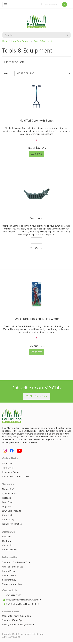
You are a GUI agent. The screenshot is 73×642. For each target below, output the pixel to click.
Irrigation (6, 506)
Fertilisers (6, 498)
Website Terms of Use (12, 566)
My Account (48, 4)
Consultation (8, 515)
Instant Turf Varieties (12, 524)
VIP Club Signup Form (36, 396)
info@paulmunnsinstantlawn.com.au (21, 599)
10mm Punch (36, 218)
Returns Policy (9, 575)
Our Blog (6, 541)
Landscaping (8, 519)
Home (5, 41)
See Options (36, 154)
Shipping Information (12, 584)
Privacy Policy (8, 571)
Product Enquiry (9, 549)
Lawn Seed (7, 502)
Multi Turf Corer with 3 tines (36, 120)
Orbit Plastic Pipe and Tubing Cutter (37, 318)
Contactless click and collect (15, 476)
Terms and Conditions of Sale (16, 562)
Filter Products (14, 62)
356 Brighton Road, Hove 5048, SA (20, 604)
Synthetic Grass (9, 493)
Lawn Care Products (20, 41)
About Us (6, 536)
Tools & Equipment (43, 41)
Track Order (7, 467)
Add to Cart (36, 352)
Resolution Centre (10, 472)
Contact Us (7, 545)
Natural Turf (8, 489)
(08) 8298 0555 (11, 595)
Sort (7, 73)
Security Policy (9, 579)
